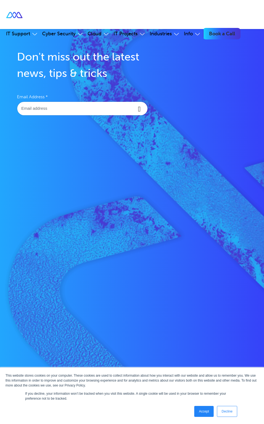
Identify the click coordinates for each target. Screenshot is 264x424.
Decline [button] (227, 411)
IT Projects (126, 34)
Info (188, 34)
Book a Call (222, 34)
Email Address (32, 96)
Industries (161, 34)
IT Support (18, 34)
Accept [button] (204, 411)
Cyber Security (59, 34)
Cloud (94, 34)
